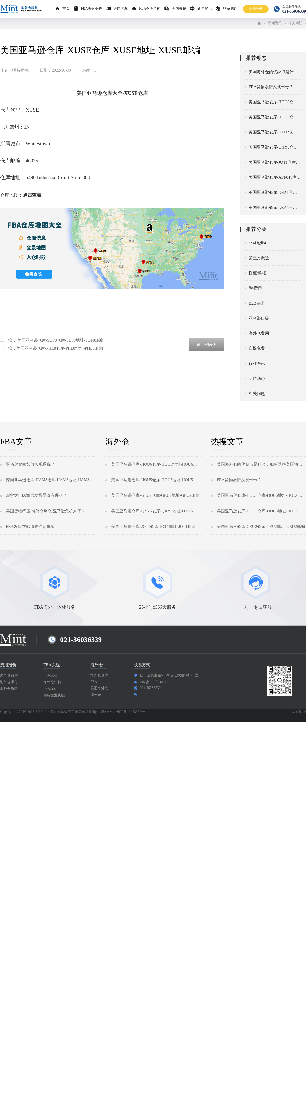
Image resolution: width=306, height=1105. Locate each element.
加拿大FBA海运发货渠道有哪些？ (36, 495)
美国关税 (179, 8)
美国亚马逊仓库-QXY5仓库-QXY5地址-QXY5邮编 (155, 511)
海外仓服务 (9, 682)
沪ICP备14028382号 (129, 712)
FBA (93, 682)
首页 (66, 8)
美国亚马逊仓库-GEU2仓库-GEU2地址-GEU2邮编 (155, 495)
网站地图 (299, 712)
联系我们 (230, 8)
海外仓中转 (52, 682)
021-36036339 (150, 688)
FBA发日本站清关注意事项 (30, 526)
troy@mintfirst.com (154, 682)
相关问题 (295, 23)
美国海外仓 (99, 688)
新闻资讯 (204, 8)
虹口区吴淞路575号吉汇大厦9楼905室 (169, 675)
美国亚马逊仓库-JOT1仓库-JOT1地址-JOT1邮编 (153, 526)
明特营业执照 (54, 695)
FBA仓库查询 (149, 8)
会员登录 (255, 9)
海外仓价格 (9, 689)
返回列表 (207, 344)
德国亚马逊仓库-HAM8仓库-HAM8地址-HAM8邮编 (50, 480)
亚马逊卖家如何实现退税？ (30, 464)
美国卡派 (120, 8)
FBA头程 (50, 675)
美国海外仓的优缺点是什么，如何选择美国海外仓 (261, 464)
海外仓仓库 (99, 675)
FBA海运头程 (91, 8)
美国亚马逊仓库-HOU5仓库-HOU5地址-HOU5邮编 (155, 480)
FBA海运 (50, 689)
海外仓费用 (9, 675)
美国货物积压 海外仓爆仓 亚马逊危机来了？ (45, 511)
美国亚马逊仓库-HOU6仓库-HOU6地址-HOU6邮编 (155, 464)
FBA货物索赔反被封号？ (239, 480)
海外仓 (95, 695)
